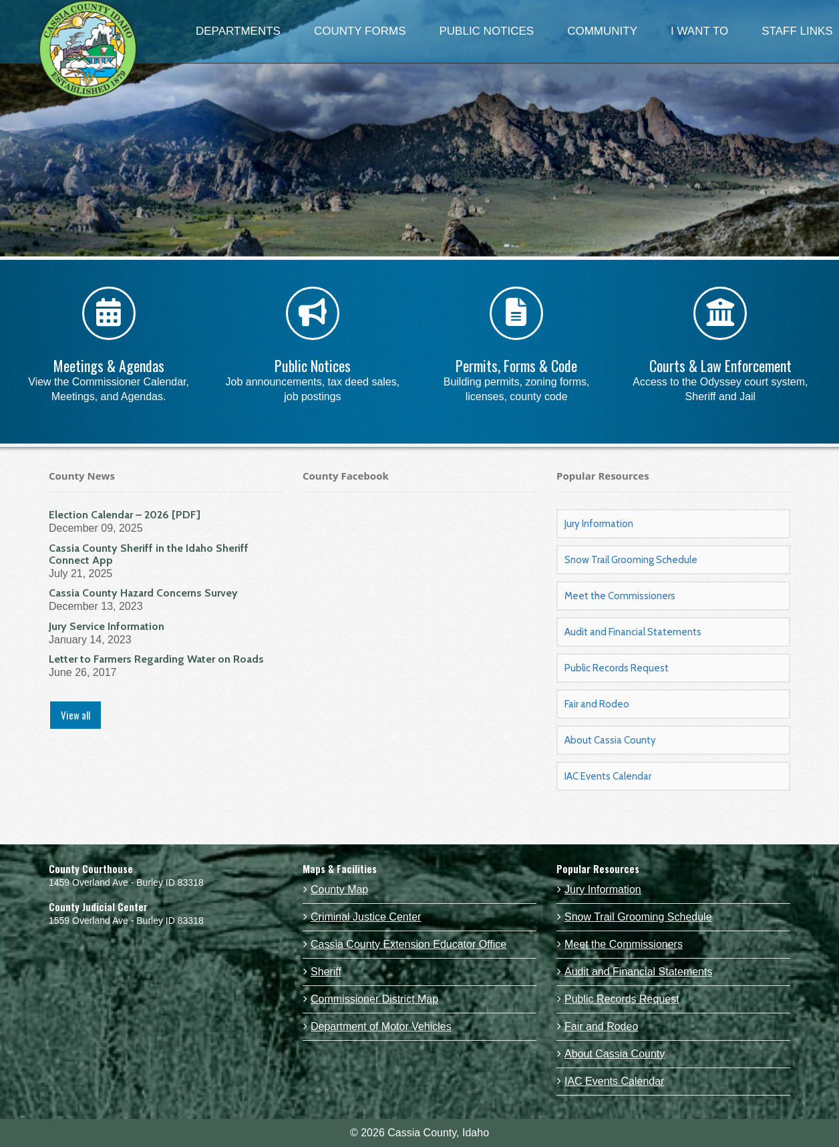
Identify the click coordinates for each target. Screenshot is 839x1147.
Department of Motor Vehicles (381, 1026)
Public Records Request (616, 668)
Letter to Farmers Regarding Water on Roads (156, 659)
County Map (339, 889)
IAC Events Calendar (607, 776)
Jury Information (598, 524)
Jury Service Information (106, 626)
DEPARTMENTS (238, 31)
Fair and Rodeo (596, 704)
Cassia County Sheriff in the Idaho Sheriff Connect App (148, 554)
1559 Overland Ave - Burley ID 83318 (126, 920)
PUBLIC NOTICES (486, 31)
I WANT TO (699, 31)
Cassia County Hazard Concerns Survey (143, 593)
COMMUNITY (602, 31)
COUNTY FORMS (360, 31)
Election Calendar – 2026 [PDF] (124, 514)
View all (75, 714)
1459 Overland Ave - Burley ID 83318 (126, 882)
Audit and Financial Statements (632, 632)
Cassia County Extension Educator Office (408, 944)
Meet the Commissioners (619, 596)
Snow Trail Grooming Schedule (630, 560)
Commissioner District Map (374, 999)
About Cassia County (610, 740)
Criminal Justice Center (366, 917)
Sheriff (326, 971)
